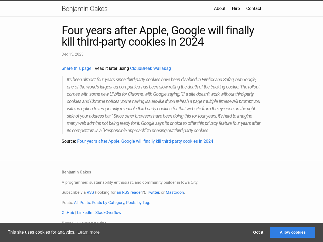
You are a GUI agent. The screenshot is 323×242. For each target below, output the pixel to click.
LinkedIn (84, 212)
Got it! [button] (258, 232)
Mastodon (175, 192)
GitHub (68, 212)
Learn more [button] (88, 232)
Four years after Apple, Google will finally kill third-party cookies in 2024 (145, 141)
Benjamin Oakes (85, 9)
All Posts (82, 202)
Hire (236, 8)
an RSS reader (129, 192)
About (220, 8)
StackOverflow (108, 212)
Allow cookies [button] (293, 232)
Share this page (77, 68)
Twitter (153, 192)
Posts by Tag (137, 202)
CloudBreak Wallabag (150, 68)
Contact (253, 8)
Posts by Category (108, 202)
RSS (90, 192)
